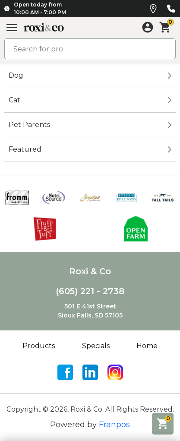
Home (147, 346)
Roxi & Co (90, 271)
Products (38, 346)
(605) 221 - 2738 (90, 291)
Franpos (114, 424)
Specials (96, 346)
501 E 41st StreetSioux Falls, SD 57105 (90, 310)
